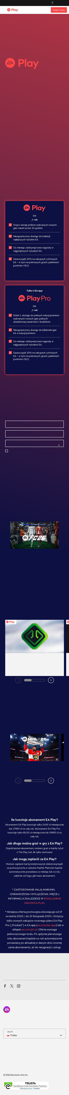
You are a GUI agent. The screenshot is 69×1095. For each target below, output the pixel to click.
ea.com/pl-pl (29, 929)
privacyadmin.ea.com (20, 458)
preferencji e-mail (33, 454)
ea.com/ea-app (46, 925)
